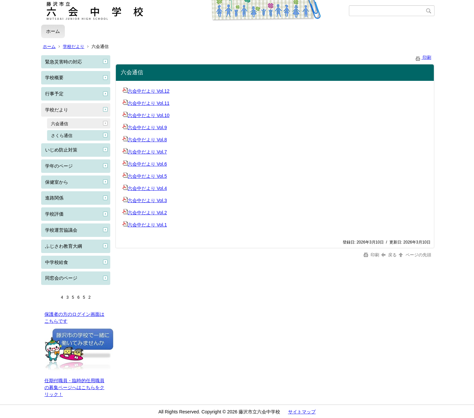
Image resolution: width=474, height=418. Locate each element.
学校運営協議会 (61, 230)
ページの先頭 (414, 254)
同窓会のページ (61, 278)
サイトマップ (302, 411)
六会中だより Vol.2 (144, 212)
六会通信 (59, 123)
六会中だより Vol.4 (144, 188)
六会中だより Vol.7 (144, 151)
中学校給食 (56, 262)
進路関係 (54, 197)
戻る (389, 254)
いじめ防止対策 (61, 149)
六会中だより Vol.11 (146, 103)
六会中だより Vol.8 (144, 139)
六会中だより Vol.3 (144, 200)
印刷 (423, 57)
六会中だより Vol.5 (144, 176)
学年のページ (59, 166)
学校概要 (54, 77)
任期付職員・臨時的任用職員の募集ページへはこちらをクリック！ (74, 387)
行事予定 (54, 93)
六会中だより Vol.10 (146, 115)
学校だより (73, 46)
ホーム (53, 31)
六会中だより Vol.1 (144, 224)
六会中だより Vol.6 (144, 164)
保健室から (56, 182)
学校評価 (54, 214)
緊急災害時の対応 (63, 61)
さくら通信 (61, 135)
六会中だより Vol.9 (144, 127)
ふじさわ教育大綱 (63, 246)
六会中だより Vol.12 (146, 91)
